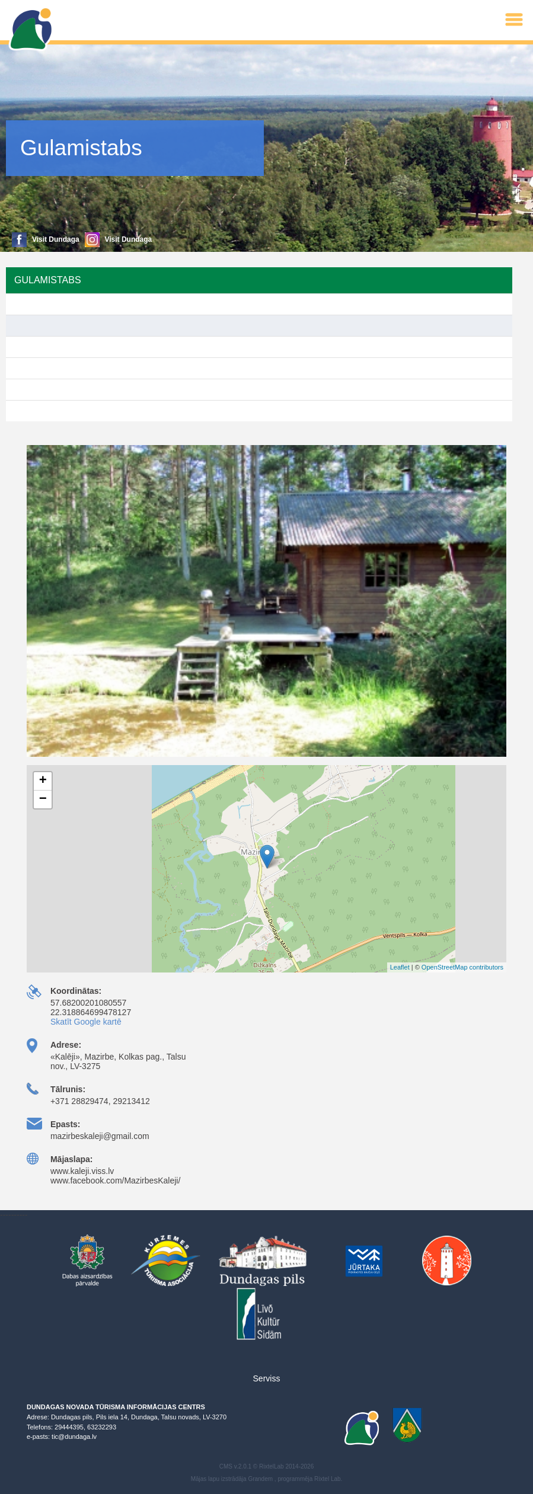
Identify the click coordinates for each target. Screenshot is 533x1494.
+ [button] (43, 781)
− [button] (43, 799)
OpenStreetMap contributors (462, 967)
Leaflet (400, 967)
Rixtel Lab (327, 1479)
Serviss (266, 1378)
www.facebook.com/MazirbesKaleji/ (115, 1180)
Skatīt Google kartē (86, 1021)
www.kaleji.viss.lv (82, 1171)
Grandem (260, 1479)
